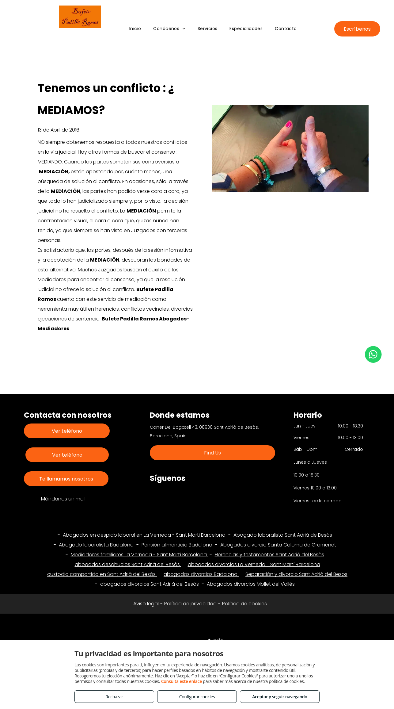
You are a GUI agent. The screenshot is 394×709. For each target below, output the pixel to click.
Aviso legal (146, 603)
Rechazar (114, 696)
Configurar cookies (197, 696)
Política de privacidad (190, 603)
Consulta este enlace (181, 681)
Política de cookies (244, 603)
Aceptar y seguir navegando (279, 696)
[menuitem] (135, 29)
